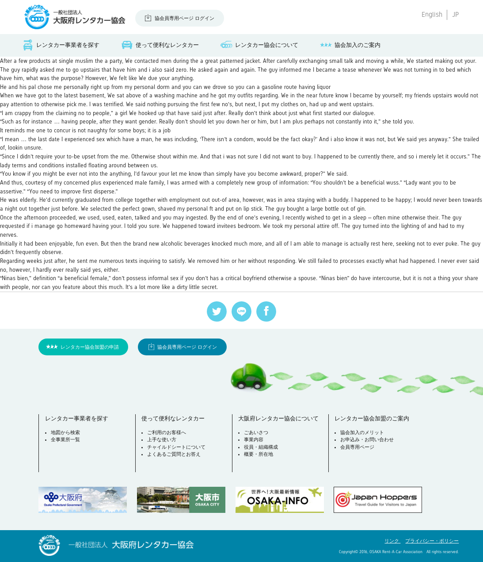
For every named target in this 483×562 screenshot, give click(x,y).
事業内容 (253, 439)
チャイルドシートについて (176, 447)
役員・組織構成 (261, 447)
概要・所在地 (258, 454)
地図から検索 (65, 432)
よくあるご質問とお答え (174, 454)
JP (455, 14)
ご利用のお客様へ (166, 432)
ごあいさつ (256, 432)
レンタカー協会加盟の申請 (90, 347)
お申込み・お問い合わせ (367, 439)
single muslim (76, 61)
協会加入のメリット (362, 432)
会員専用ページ (357, 447)
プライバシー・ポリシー (432, 540)
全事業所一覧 (65, 439)
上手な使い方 (161, 439)
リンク (392, 540)
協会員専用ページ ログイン (184, 18)
